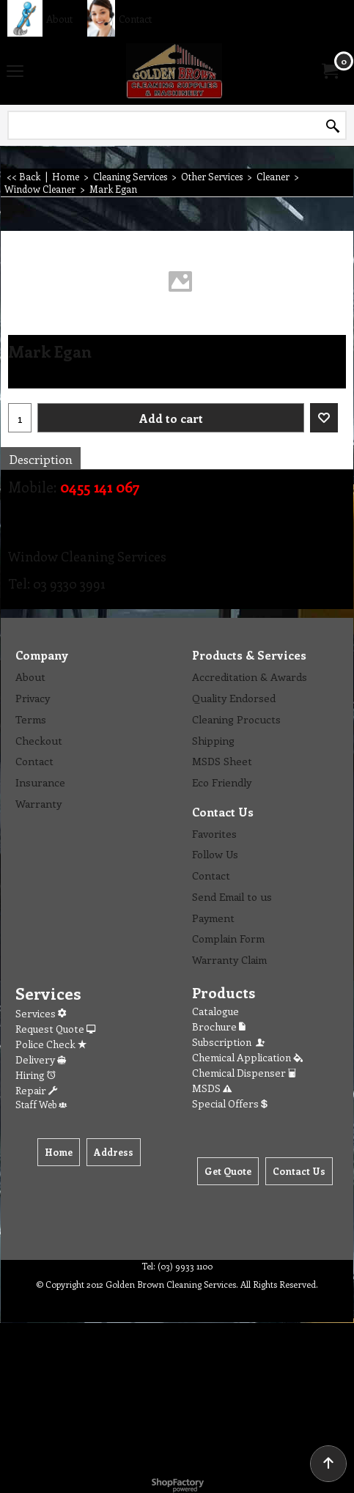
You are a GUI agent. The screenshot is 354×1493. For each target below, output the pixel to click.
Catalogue (215, 1011)
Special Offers (230, 1103)
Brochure (219, 1026)
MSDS (212, 1088)
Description (41, 459)
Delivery (40, 1059)
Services (40, 1013)
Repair (36, 1090)
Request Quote (55, 1029)
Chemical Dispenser (244, 1073)
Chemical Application (247, 1057)
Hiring (35, 1075)
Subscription (229, 1042)
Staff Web (41, 1104)
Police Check (50, 1044)
